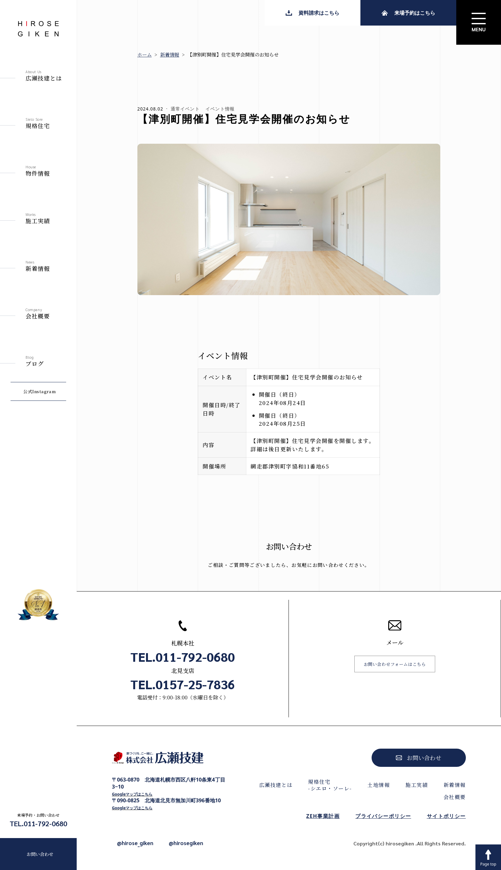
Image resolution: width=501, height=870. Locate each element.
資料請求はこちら (312, 12)
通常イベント (185, 109)
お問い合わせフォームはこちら (395, 664)
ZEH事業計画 (323, 816)
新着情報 (169, 54)
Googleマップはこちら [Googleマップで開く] (132, 794)
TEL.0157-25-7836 (182, 684)
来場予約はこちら (408, 12)
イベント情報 (220, 109)
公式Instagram (39, 391)
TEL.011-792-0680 (38, 823)
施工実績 (416, 785)
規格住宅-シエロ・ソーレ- (330, 785)
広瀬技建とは (276, 785)
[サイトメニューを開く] (478, 22)
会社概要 (454, 797)
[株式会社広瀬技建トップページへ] (169, 759)
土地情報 (378, 785)
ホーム (144, 54)
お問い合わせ (40, 854)
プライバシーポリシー (383, 816)
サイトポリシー (446, 816)
